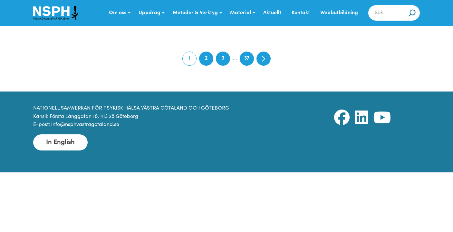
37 (249, 61)
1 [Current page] (192, 61)
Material (240, 12)
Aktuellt (272, 12)
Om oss (117, 12)
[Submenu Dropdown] (129, 13)
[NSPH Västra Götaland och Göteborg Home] (55, 13)
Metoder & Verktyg (195, 12)
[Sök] (412, 12)
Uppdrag (149, 12)
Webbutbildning (339, 12)
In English (60, 142)
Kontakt (301, 12)
